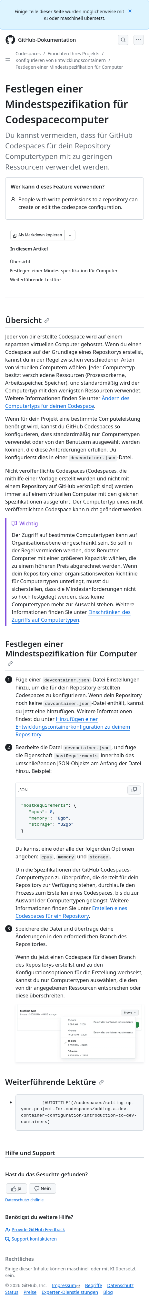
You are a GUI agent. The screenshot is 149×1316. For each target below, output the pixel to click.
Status (11, 1292)
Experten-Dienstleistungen (70, 1292)
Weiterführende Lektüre (54, 1081)
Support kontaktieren (31, 1239)
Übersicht (27, 320)
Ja (16, 1188)
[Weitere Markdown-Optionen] (70, 235)
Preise (30, 1292)
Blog (108, 1292)
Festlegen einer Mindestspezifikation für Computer (69, 67)
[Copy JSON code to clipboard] (134, 789)
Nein (42, 1188)
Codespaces (28, 53)
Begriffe (93, 1285)
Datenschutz (120, 1285)
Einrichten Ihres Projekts (73, 53)
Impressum (64, 1285)
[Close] (130, 10)
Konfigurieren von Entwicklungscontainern (60, 60)
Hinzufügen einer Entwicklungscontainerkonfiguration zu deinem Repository (72, 726)
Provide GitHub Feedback (35, 1229)
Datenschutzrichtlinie (24, 1200)
